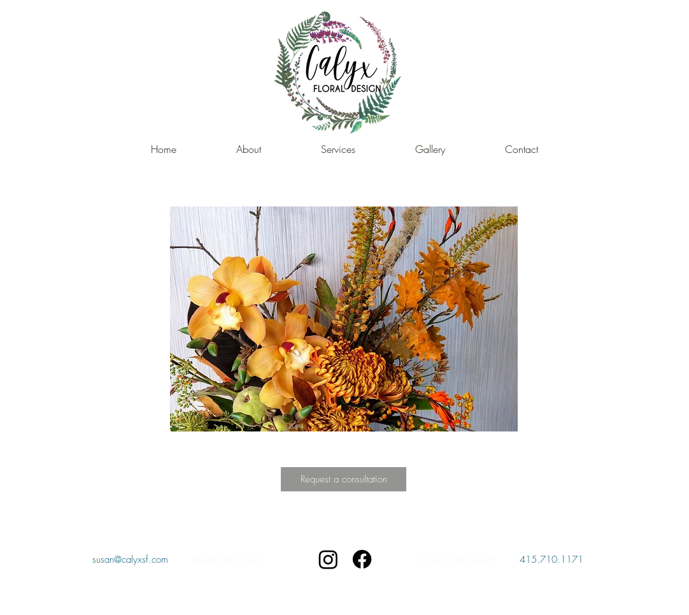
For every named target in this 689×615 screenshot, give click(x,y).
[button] (344, 318)
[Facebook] (362, 559)
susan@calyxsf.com (130, 559)
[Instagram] (328, 559)
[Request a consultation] (343, 479)
